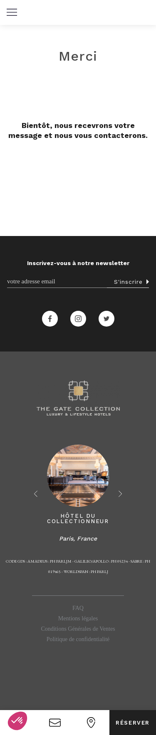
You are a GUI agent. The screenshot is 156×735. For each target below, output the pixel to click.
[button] (11, 12)
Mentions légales (78, 618)
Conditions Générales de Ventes (78, 629)
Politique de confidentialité (78, 639)
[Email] (57, 281)
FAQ (78, 608)
